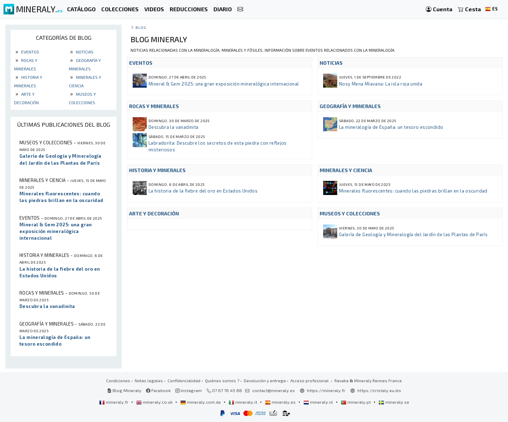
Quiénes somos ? (222, 380)
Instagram (188, 390)
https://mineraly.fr (326, 390)
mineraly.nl (318, 401)
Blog (140, 27)
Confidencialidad (184, 380)
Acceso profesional (310, 380)
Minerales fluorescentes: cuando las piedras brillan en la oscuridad (413, 191)
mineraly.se (394, 401)
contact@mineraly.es (273, 390)
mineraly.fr (114, 401)
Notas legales (149, 380)
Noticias (84, 51)
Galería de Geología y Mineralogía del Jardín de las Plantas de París (413, 234)
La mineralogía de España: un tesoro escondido (391, 127)
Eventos (29, 51)
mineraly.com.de (201, 401)
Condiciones (118, 380)
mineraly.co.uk (155, 401)
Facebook (158, 390)
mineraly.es (281, 401)
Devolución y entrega (265, 380)
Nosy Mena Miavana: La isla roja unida (380, 84)
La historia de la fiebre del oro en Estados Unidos (203, 191)
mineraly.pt (356, 401)
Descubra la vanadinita (173, 127)
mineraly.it (243, 401)
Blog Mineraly (124, 390)
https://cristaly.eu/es (379, 390)
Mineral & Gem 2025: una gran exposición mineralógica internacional (224, 84)
